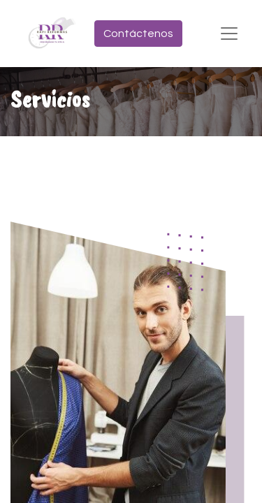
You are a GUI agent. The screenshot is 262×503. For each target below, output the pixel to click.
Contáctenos (138, 33)
